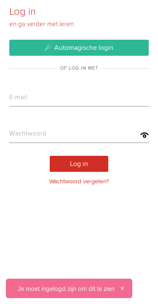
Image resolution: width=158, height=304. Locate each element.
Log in (79, 163)
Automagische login (79, 47)
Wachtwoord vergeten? (79, 181)
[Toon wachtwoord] (144, 135)
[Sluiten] (122, 288)
